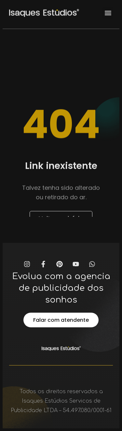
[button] (107, 11)
